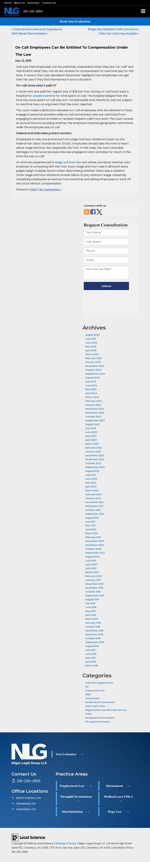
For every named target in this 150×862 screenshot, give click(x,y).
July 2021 (90, 521)
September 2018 (94, 642)
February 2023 (93, 447)
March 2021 (91, 533)
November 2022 (94, 459)
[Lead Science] (28, 837)
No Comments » (50, 189)
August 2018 (92, 646)
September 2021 (94, 514)
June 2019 (90, 607)
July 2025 (90, 338)
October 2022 (93, 463)
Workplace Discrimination (100, 717)
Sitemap (60, 843)
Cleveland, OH (26, 804)
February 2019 (93, 622)
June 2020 (91, 564)
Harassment (92, 698)
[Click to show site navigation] (143, 11)
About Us (19, 3)
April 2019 (90, 615)
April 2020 (91, 568)
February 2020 (93, 576)
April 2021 (90, 529)
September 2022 (95, 467)
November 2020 (94, 545)
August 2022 (92, 471)
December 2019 (94, 584)
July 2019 (90, 603)
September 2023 (95, 420)
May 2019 (90, 611)
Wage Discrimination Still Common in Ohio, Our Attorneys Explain (113, 31)
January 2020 (93, 580)
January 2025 (93, 362)
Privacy (72, 843)
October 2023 (93, 416)
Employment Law (95, 690)
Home (7, 3)
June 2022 (91, 479)
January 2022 (93, 498)
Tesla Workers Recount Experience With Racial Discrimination (36, 31)
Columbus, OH (26, 809)
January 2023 (93, 451)
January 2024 (93, 405)
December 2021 (94, 502)
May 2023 (90, 436)
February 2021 (93, 537)
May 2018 (90, 657)
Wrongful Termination (97, 721)
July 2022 (90, 475)
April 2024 (91, 393)
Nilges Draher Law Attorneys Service (106, 710)
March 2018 (91, 665)
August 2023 (92, 424)
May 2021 (90, 525)
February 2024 (93, 401)
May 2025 (90, 346)
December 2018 (94, 630)
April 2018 (90, 661)
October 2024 (93, 370)
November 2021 (94, 506)
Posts (33, 189)
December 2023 (94, 408)
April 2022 (91, 486)
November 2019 (94, 587)
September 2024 (95, 373)
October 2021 (93, 510)
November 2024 (94, 366)
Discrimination (72, 811)
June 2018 (90, 654)
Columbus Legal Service (99, 682)
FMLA (88, 694)
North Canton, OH (28, 798)
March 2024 (92, 397)
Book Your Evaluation (75, 21)
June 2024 (91, 385)
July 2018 (90, 650)
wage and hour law (68, 162)
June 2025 (91, 342)
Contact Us (49, 3)
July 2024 (90, 381)
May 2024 (90, 389)
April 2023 (91, 440)
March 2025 (92, 354)
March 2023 (92, 444)
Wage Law (115, 811)
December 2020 (94, 541)
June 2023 (91, 432)
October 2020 (93, 549)
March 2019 (91, 619)
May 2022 (90, 482)
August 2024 (92, 377)
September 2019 (94, 595)
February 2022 (93, 494)
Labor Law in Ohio (95, 706)
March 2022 (92, 490)
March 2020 (92, 572)
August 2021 (92, 517)
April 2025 (91, 350)
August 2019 (92, 599)
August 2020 (92, 556)
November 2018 (94, 634)
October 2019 (93, 591)
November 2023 (94, 412)
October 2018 (93, 638)
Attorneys (33, 3)
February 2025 (93, 358)
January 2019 (92, 626)
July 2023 (90, 428)
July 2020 (90, 560)
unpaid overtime (44, 96)
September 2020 (95, 552)
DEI (87, 686)
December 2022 (94, 455)
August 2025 (92, 335)
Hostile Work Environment (99, 702)
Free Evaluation (66, 754)
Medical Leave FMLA (118, 796)
